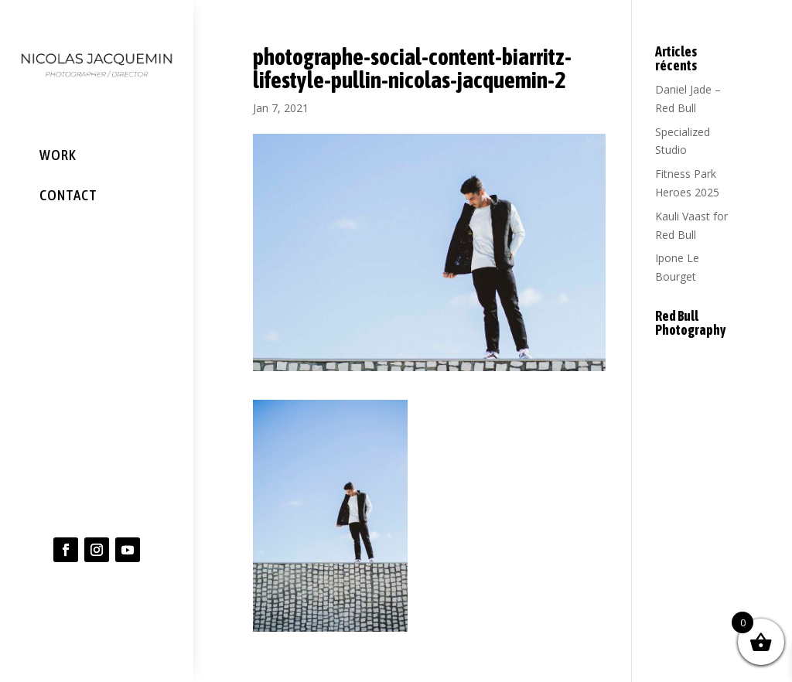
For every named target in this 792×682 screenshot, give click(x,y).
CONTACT (68, 194)
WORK (58, 154)
